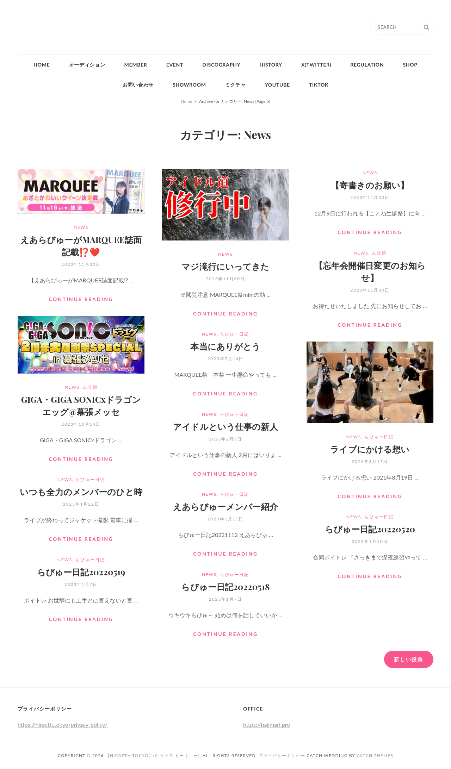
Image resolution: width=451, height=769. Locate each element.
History (270, 65)
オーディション (87, 65)
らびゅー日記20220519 (81, 571)
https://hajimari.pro (266, 724)
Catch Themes (375, 755)
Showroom (189, 85)
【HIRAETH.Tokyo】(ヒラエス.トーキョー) (152, 755)
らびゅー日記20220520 (370, 528)
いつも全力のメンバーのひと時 (81, 491)
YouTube (277, 85)
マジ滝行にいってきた (225, 266)
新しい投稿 (409, 659)
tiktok (318, 85)
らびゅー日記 (234, 334)
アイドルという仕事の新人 (225, 426)
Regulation (367, 65)
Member (135, 65)
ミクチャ (235, 85)
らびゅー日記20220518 (225, 586)
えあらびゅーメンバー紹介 (225, 506)
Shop (410, 65)
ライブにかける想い (369, 449)
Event (175, 65)
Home (41, 65)
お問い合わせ (138, 85)
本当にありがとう (225, 346)
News (81, 227)
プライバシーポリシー (282, 755)
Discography (221, 65)
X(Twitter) (316, 65)
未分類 (379, 253)
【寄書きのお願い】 (370, 184)
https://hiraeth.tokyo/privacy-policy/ (62, 724)
